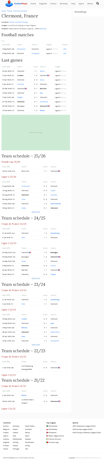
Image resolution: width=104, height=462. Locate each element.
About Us (89, 458)
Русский (78, 458)
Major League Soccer (56, 436)
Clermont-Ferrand (20, 11)
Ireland (15, 433)
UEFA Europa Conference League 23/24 (87, 433)
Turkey (27, 446)
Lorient (24, 319)
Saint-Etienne (56, 204)
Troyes (19, 97)
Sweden (28, 439)
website (43, 29)
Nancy (42, 80)
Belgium (6, 429)
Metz (23, 237)
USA (26, 449)
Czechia (6, 439)
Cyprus (5, 436)
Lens (23, 336)
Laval (23, 199)
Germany (64, 4)
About (90, 4)
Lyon (52, 323)
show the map (35, 132)
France (53, 4)
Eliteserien (52, 433)
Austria (5, 426)
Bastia (42, 71)
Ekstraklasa (53, 429)
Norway (15, 442)
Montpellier (21, 49)
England (43, 4)
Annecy (53, 266)
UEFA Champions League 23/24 (84, 426)
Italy (73, 4)
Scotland (28, 429)
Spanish (83, 458)
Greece (15, 429)
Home (33, 4)
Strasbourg (55, 233)
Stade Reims (55, 332)
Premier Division (55, 439)
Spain (81, 4)
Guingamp (35, 53)
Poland (15, 446)
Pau (41, 93)
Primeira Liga (53, 442)
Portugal (16, 449)
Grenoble (20, 84)
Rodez (42, 110)
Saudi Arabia (29, 426)
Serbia (27, 433)
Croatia (5, 433)
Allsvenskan (53, 426)
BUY (64, 49)
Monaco (25, 328)
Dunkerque (44, 102)
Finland (6, 446)
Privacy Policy (97, 458)
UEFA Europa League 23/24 (82, 429)
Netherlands (17, 439)
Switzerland (29, 442)
